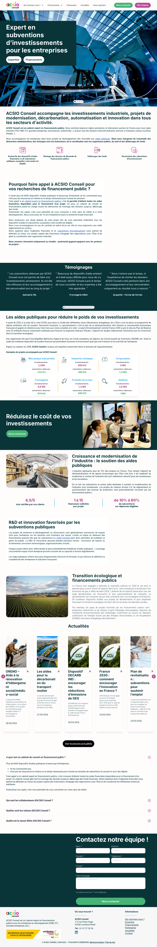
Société (79, 856)
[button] (75, 101)
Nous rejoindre (99, 5)
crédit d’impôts (63, 538)
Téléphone (116, 856)
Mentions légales (97, 942)
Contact (129, 933)
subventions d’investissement (71, 231)
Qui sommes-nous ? (33, 5)
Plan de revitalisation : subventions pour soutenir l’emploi (140, 683)
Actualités (85, 5)
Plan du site (110, 942)
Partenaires (71, 5)
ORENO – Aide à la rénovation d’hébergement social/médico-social (16, 683)
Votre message (83, 876)
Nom (78, 846)
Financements (55, 5)
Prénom (114, 846)
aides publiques (102, 139)
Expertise (129, 922)
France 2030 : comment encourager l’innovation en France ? (108, 681)
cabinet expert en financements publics (43, 201)
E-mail (79, 866)
